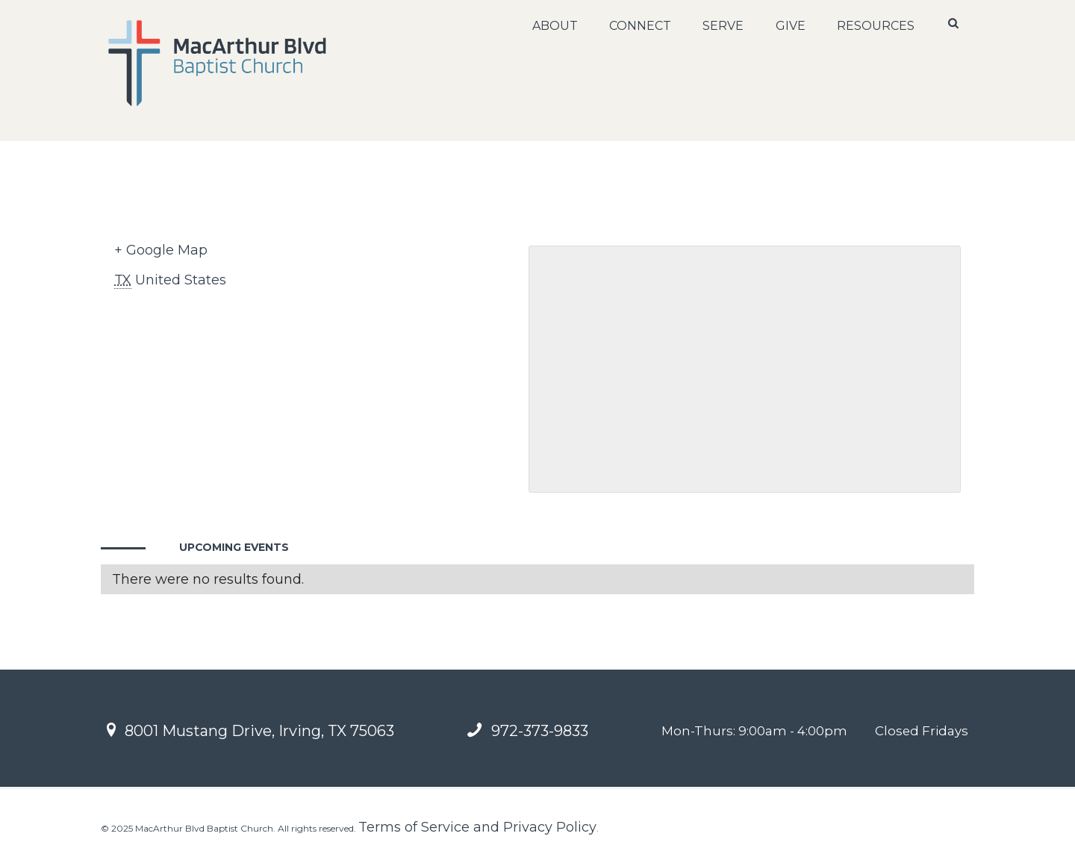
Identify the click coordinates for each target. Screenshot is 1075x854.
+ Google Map (161, 250)
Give (791, 26)
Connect (640, 26)
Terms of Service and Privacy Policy (477, 827)
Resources (875, 26)
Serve (723, 26)
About (555, 26)
